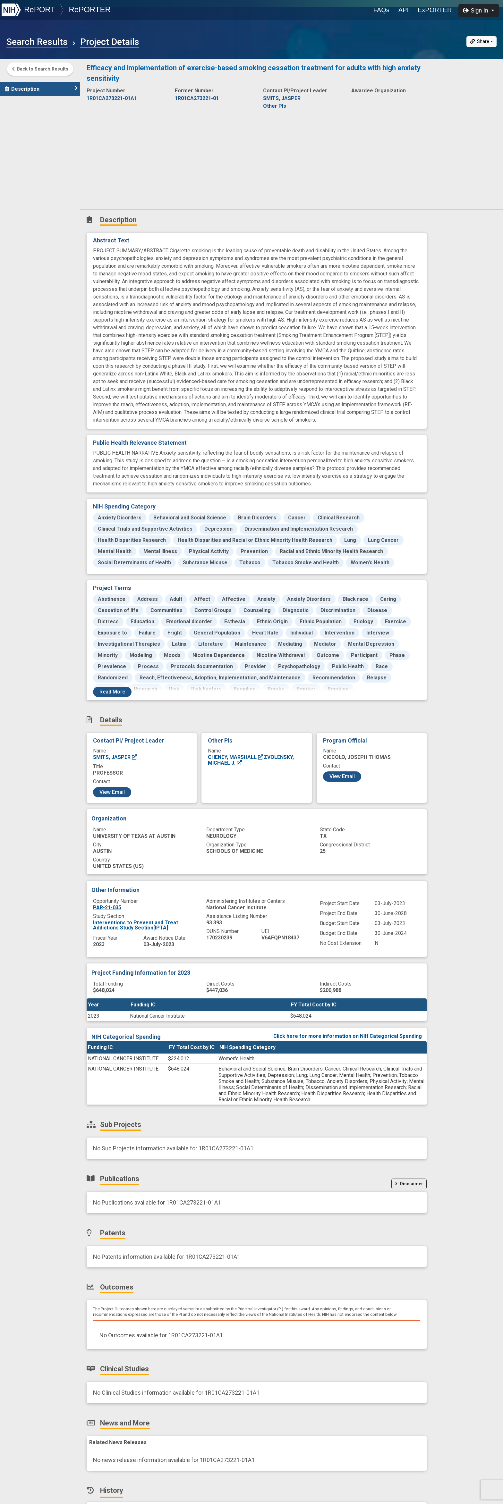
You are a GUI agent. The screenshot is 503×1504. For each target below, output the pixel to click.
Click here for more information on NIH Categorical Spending (347, 1036)
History (17, 199)
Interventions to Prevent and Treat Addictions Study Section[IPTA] (135, 925)
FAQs (381, 9)
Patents (17, 142)
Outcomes (21, 157)
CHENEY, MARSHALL (236, 757)
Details (16, 100)
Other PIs (274, 106)
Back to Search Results (40, 69)
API (403, 9)
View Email (112, 792)
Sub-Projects (25, 114)
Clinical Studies (27, 171)
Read (112, 692)
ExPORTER (435, 9)
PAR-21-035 (107, 907)
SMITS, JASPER (115, 757)
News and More (28, 185)
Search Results (37, 42)
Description (41, 85)
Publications (24, 128)
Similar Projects (29, 213)
